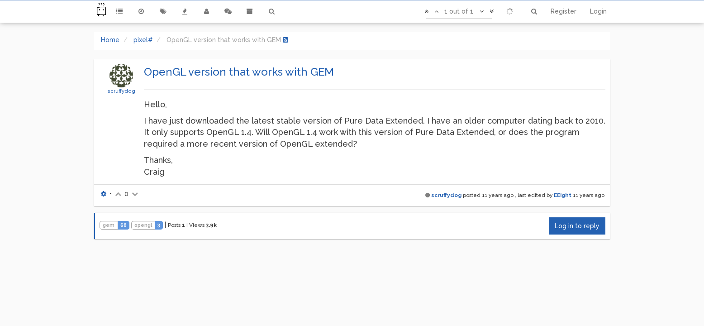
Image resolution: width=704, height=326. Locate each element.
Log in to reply (577, 226)
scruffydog (121, 91)
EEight (562, 195)
